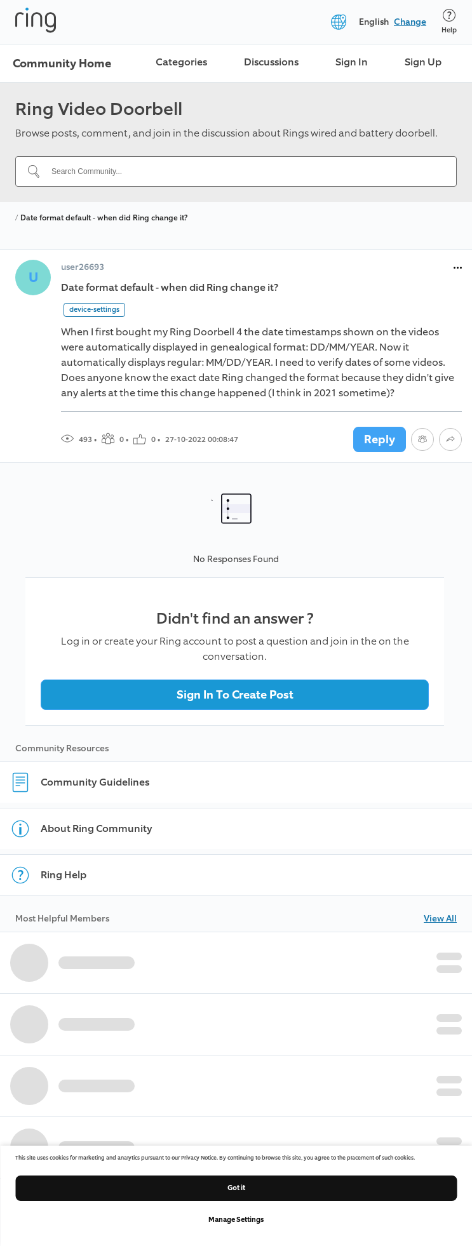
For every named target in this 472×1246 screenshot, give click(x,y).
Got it (236, 1188)
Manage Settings (236, 1219)
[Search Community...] (243, 171)
